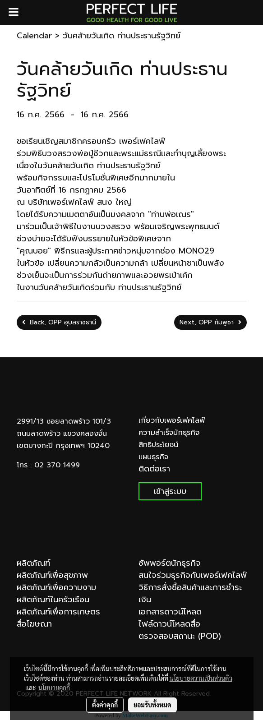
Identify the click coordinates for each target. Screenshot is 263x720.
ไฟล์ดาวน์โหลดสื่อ (169, 624)
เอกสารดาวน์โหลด (170, 611)
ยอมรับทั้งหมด (152, 705)
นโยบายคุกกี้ (54, 687)
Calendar (34, 35)
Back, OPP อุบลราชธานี (59, 322)
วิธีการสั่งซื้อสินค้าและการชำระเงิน (190, 593)
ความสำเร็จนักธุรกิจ (168, 432)
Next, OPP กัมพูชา (210, 322)
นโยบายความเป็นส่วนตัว (201, 678)
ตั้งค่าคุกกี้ (105, 705)
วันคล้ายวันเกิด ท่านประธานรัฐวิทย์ (121, 35)
